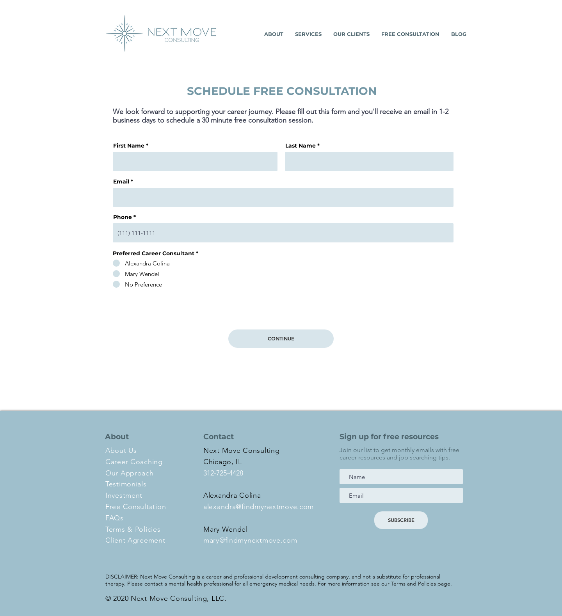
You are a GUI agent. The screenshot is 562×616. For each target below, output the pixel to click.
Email (121, 181)
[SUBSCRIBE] (401, 520)
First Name (128, 145)
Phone (122, 217)
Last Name (300, 145)
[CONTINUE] (281, 338)
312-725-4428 (223, 473)
